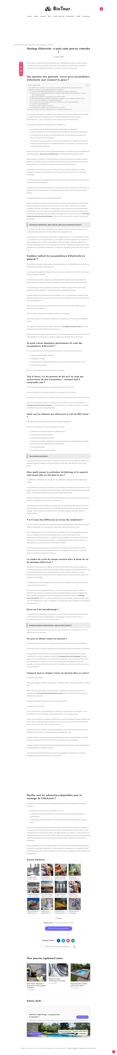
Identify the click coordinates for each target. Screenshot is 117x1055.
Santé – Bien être (59, 16)
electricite (65, 923)
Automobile (70, 16)
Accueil (29, 16)
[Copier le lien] (58, 946)
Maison (36, 16)
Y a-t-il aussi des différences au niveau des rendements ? (47, 100)
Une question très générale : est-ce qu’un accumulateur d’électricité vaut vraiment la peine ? (55, 88)
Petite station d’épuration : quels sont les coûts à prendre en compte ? (36, 985)
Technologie (86, 16)
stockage (70, 923)
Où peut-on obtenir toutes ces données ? (42, 105)
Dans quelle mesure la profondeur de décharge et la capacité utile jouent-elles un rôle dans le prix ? (58, 98)
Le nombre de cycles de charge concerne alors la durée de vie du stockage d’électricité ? (55, 102)
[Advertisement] (58, 31)
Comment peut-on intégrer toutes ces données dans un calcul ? (48, 107)
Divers (50, 16)
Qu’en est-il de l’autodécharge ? (40, 104)
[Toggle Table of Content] (86, 85)
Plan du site (92, 1048)
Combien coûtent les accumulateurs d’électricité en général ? (46, 89)
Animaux (43, 16)
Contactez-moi (83, 1048)
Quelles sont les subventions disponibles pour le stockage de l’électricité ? (50, 109)
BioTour (58, 8)
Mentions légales (72, 1048)
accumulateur (57, 923)
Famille (78, 16)
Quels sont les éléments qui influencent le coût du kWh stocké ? (48, 97)
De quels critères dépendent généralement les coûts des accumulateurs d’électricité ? (54, 91)
